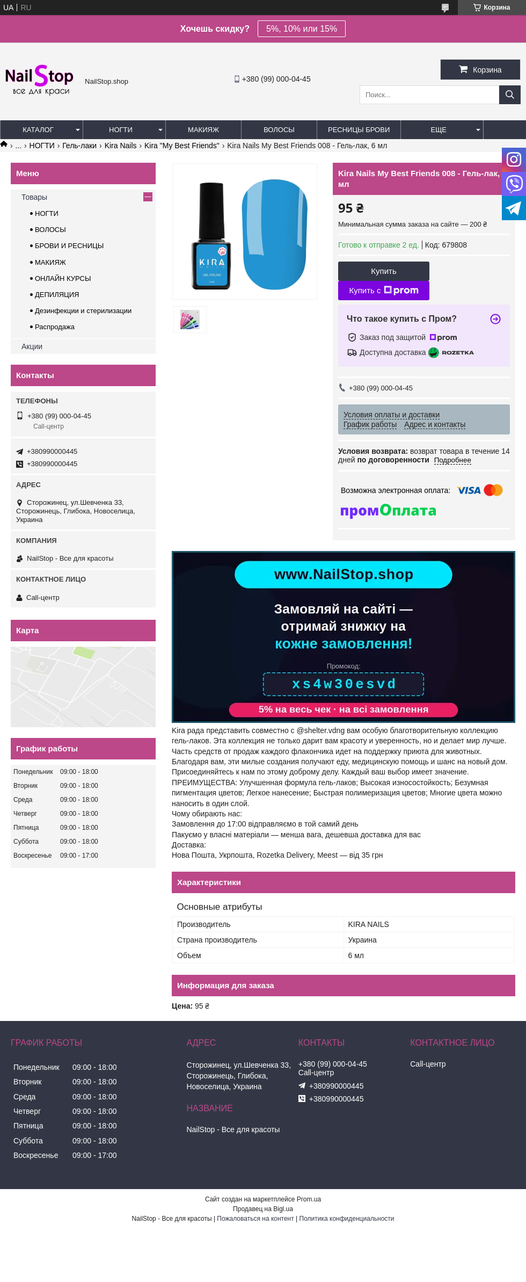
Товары (34, 197)
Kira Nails (121, 145)
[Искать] (510, 94)
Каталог (38, 130)
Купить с (383, 290)
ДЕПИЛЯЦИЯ (57, 295)
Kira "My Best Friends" (182, 145)
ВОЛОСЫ (50, 230)
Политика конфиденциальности (346, 1218)
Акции (31, 346)
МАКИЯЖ (50, 262)
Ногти (121, 130)
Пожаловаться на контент (255, 1218)
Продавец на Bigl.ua (263, 1209)
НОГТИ (42, 145)
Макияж (203, 130)
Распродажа (55, 327)
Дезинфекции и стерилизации (83, 311)
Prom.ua (309, 1199)
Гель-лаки (79, 145)
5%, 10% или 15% (301, 28)
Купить (383, 271)
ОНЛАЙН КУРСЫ (63, 278)
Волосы (279, 130)
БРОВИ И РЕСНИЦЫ (69, 246)
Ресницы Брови (359, 130)
